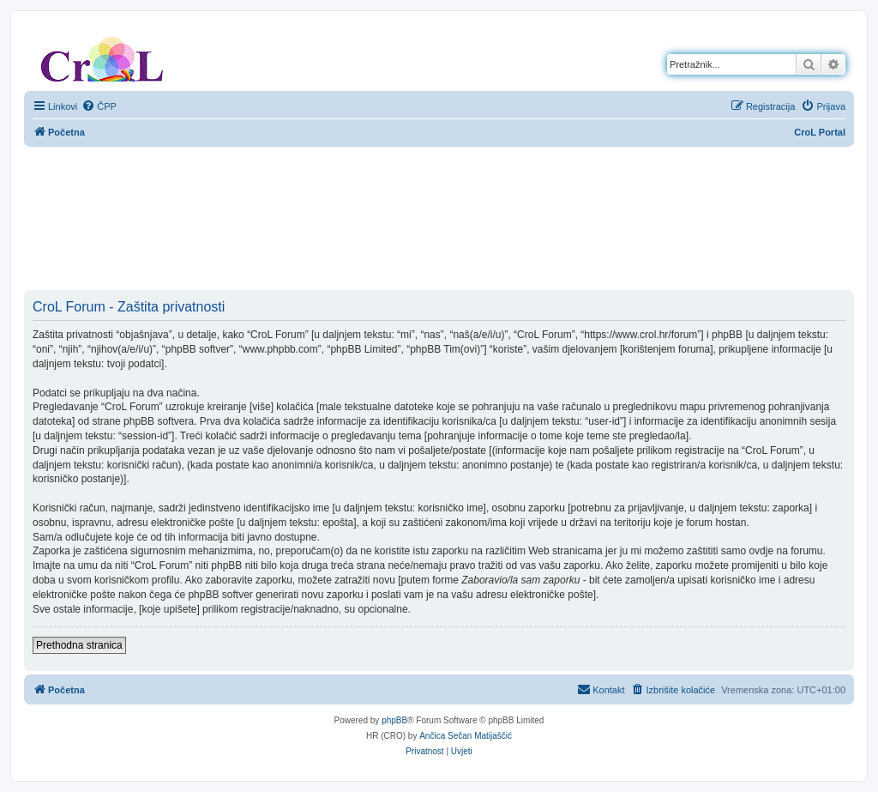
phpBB (394, 720)
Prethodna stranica (79, 645)
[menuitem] (99, 106)
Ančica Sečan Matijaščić (465, 736)
